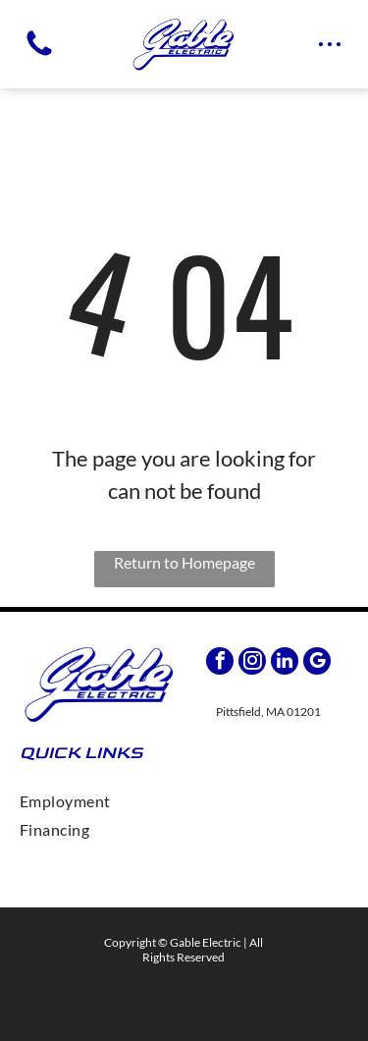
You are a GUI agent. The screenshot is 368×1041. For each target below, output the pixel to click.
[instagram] (252, 663)
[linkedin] (284, 663)
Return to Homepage (184, 562)
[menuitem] (184, 801)
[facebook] (220, 663)
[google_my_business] (317, 663)
